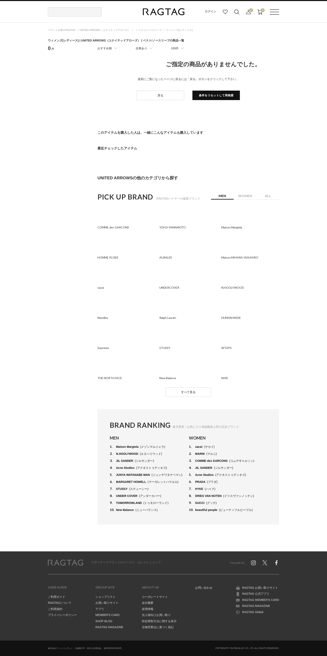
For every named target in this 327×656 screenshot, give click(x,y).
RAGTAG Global (252, 612)
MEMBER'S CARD (107, 615)
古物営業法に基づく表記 (158, 627)
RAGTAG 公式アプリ (255, 593)
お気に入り (225, 12)
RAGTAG (65, 563)
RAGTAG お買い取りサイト (260, 587)
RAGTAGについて (59, 602)
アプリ (99, 609)
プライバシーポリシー (62, 615)
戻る (160, 95)
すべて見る (188, 392)
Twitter (265, 562)
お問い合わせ (203, 587)
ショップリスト (105, 596)
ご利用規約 (55, 609)
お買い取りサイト (106, 602)
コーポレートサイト (155, 596)
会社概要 (147, 602)
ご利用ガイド (56, 596)
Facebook (276, 562)
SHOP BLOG (103, 621)
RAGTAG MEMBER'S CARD (260, 600)
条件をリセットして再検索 (216, 95)
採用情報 (147, 609)
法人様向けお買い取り (156, 615)
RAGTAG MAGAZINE (109, 627)
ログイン (210, 11)
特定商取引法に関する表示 (159, 621)
